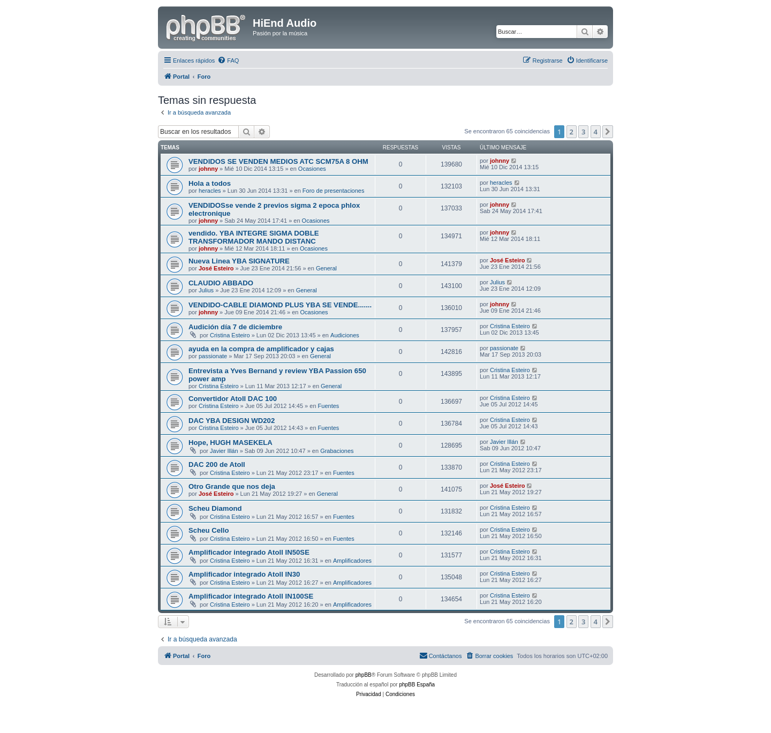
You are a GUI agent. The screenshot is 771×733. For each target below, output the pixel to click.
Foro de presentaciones (334, 190)
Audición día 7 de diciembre (235, 327)
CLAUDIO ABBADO (220, 283)
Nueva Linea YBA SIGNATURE (239, 261)
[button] (607, 131)
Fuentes (328, 406)
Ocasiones (312, 168)
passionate (213, 356)
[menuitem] (228, 60)
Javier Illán (224, 451)
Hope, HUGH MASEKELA (230, 443)
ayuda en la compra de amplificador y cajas (261, 349)
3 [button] (583, 132)
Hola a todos (209, 183)
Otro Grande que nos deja (231, 486)
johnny (208, 168)
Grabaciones (336, 451)
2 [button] (571, 132)
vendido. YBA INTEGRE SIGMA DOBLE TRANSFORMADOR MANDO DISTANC (253, 237)
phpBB (364, 675)
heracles (210, 190)
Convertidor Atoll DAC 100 (232, 399)
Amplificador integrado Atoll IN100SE (250, 596)
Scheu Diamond (215, 508)
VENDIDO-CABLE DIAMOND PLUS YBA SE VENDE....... (280, 305)
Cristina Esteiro (230, 335)
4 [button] (596, 132)
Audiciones (344, 335)
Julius (206, 290)
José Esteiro (216, 268)
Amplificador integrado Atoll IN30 (244, 574)
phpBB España (417, 684)
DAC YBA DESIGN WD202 (231, 421)
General (326, 268)
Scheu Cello (208, 530)
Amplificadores (352, 560)
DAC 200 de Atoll (216, 464)
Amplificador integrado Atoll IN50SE (248, 552)
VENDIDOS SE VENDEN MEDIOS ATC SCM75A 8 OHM (278, 161)
